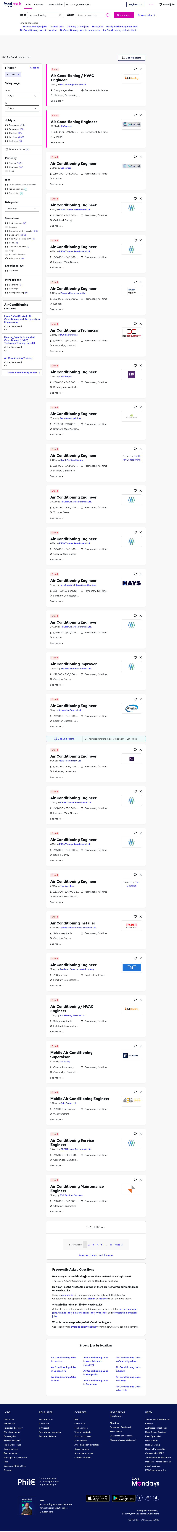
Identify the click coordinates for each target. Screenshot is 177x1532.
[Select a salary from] (22, 96)
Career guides (81, 1449)
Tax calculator (11, 1453)
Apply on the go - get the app (96, 1255)
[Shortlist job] (135, 69)
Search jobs (123, 15)
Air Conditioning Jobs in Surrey (128, 1378)
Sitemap (8, 1470)
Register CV (135, 4)
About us (114, 1423)
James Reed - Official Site (158, 1457)
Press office (116, 1431)
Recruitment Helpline (70, 418)
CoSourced (66, 126)
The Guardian (67, 886)
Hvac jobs (97, 26)
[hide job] (140, 69)
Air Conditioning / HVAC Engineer (72, 77)
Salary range (12, 83)
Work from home (12, 1432)
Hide (7, 179)
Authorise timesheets (156, 1427)
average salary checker (84, 1326)
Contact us (9, 1419)
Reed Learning (152, 1444)
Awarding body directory (86, 1444)
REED (148, 1412)
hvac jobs (101, 1312)
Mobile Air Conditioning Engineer (79, 1098)
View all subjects (82, 1432)
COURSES (80, 1412)
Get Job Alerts (64, 738)
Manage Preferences (147, 1511)
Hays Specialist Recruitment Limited (78, 585)
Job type (10, 120)
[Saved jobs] (166, 4)
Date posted (12, 202)
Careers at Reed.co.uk (121, 1427)
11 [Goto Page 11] (111, 1244)
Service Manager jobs (35, 26)
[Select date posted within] (22, 209)
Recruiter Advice (47, 1436)
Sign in (91, 1298)
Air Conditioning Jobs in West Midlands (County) (95, 1361)
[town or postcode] (93, 15)
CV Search (44, 1427)
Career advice (11, 1449)
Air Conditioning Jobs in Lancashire (80, 30)
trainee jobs (65, 1312)
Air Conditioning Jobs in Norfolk (128, 1388)
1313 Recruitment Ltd (70, 760)
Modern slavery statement (123, 1440)
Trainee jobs (57, 26)
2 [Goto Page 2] (89, 1244)
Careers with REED (154, 1453)
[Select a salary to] (22, 108)
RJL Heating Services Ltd (73, 84)
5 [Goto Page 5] (102, 1244)
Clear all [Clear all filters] (34, 67)
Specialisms (12, 218)
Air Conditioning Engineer (74, 121)
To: (6, 103)
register (103, 1298)
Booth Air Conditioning (71, 460)
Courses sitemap (82, 1457)
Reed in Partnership (155, 1449)
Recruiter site (46, 1419)
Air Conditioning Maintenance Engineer (77, 1188)
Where (70, 14)
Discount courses (82, 1436)
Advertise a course (83, 1453)
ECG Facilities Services (71, 1195)
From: (7, 90)
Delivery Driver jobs (78, 26)
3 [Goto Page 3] (93, 1244)
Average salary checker (15, 1457)
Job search (9, 1423)
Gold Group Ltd (68, 1103)
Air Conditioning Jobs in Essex (128, 1369)
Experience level (14, 265)
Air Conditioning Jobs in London (38, 30)
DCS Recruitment (68, 334)
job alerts (67, 1295)
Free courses (80, 1440)
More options (13, 279)
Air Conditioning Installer (72, 923)
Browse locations (12, 1440)
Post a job (44, 1423)
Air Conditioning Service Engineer (72, 1142)
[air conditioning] (13, 74)
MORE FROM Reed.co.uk (117, 1414)
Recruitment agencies (50, 1432)
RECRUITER (46, 1412)
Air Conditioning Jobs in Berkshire (95, 1382)
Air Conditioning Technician (75, 330)
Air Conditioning (16, 57)
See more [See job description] (57, 100)
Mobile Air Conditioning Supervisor (71, 1054)
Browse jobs (146, 15)
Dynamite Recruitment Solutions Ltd (78, 927)
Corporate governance (121, 1435)
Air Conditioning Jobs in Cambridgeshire (128, 1359)
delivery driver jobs (84, 1312)
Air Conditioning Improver (73, 664)
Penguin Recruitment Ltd (72, 293)
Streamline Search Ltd (69, 710)
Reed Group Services (155, 1432)
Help (6, 1461)
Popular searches (12, 1444)
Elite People (65, 376)
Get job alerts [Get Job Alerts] (131, 57)
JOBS (7, 1412)
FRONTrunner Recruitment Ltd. (74, 209)
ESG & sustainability (155, 1470)
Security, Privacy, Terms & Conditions (140, 1515)
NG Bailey (65, 1061)
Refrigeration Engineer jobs (122, 26)
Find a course (81, 1427)
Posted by (11, 158)
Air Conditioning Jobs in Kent (119, 30)
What (23, 14)
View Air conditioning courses (24, 372)
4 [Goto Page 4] (97, 1244)
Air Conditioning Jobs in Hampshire (95, 1372)
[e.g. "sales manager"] (45, 15)
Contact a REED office (15, 1466)
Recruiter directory (13, 1427)
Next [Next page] (118, 1244)
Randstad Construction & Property (77, 969)
